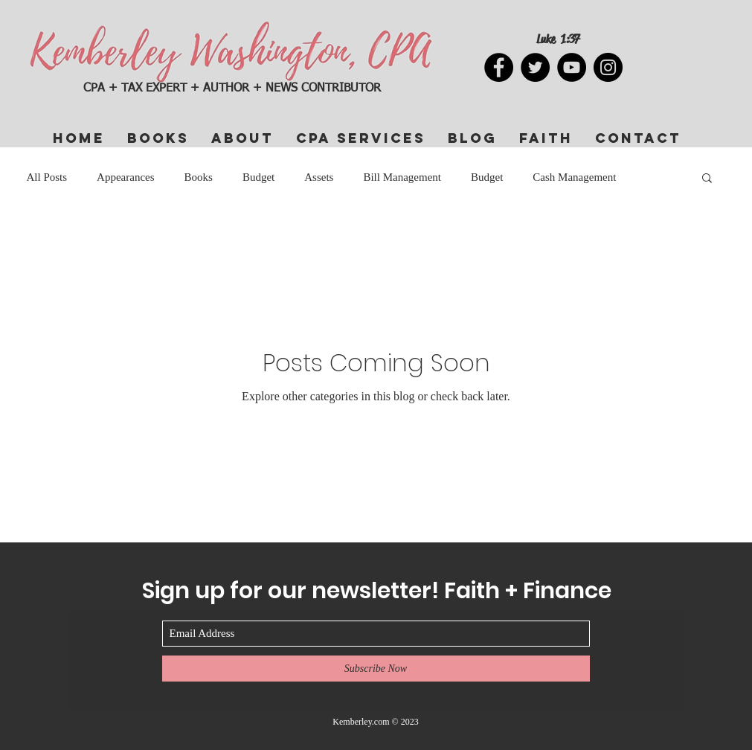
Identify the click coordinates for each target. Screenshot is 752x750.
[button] (707, 179)
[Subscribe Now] (376, 669)
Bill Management (402, 177)
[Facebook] (498, 67)
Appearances (125, 177)
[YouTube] (571, 67)
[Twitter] (535, 67)
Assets (318, 177)
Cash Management (574, 177)
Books (198, 177)
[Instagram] (608, 67)
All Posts (47, 177)
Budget (258, 177)
